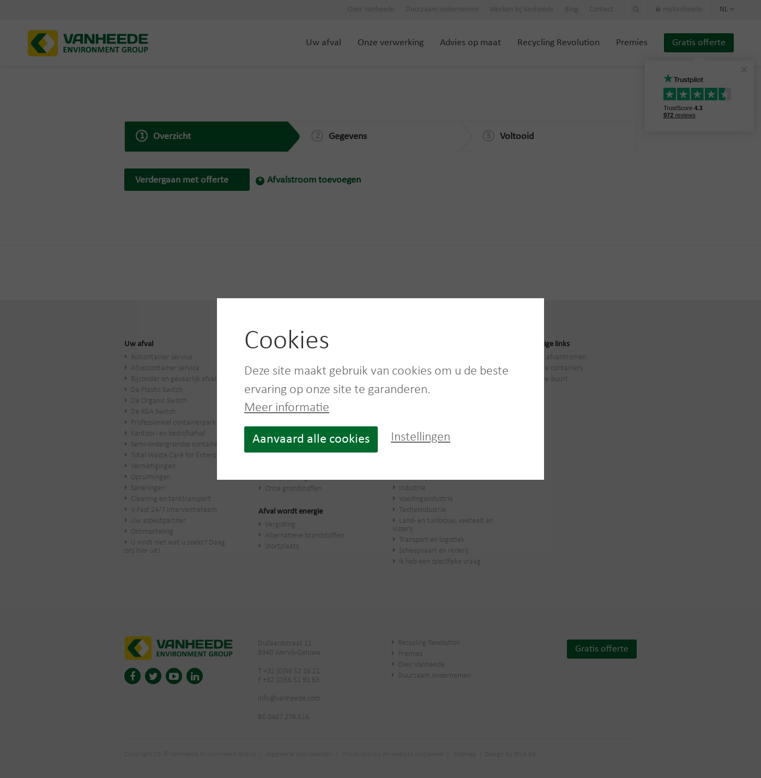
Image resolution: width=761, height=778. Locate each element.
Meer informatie (286, 407)
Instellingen (420, 437)
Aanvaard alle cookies (311, 439)
